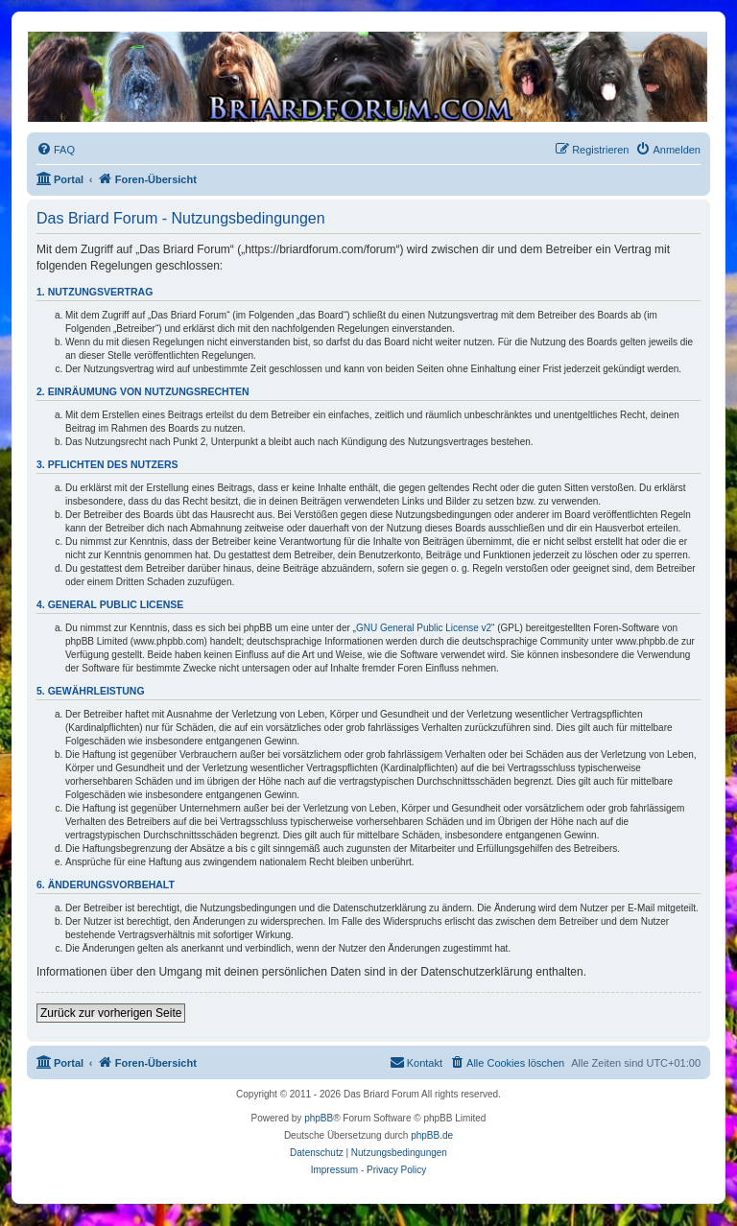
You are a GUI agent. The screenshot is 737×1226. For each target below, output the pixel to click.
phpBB (318, 1118)
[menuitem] (55, 149)
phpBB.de (432, 1135)
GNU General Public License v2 (423, 628)
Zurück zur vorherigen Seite (110, 1013)
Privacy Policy (396, 1170)
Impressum (334, 1170)
